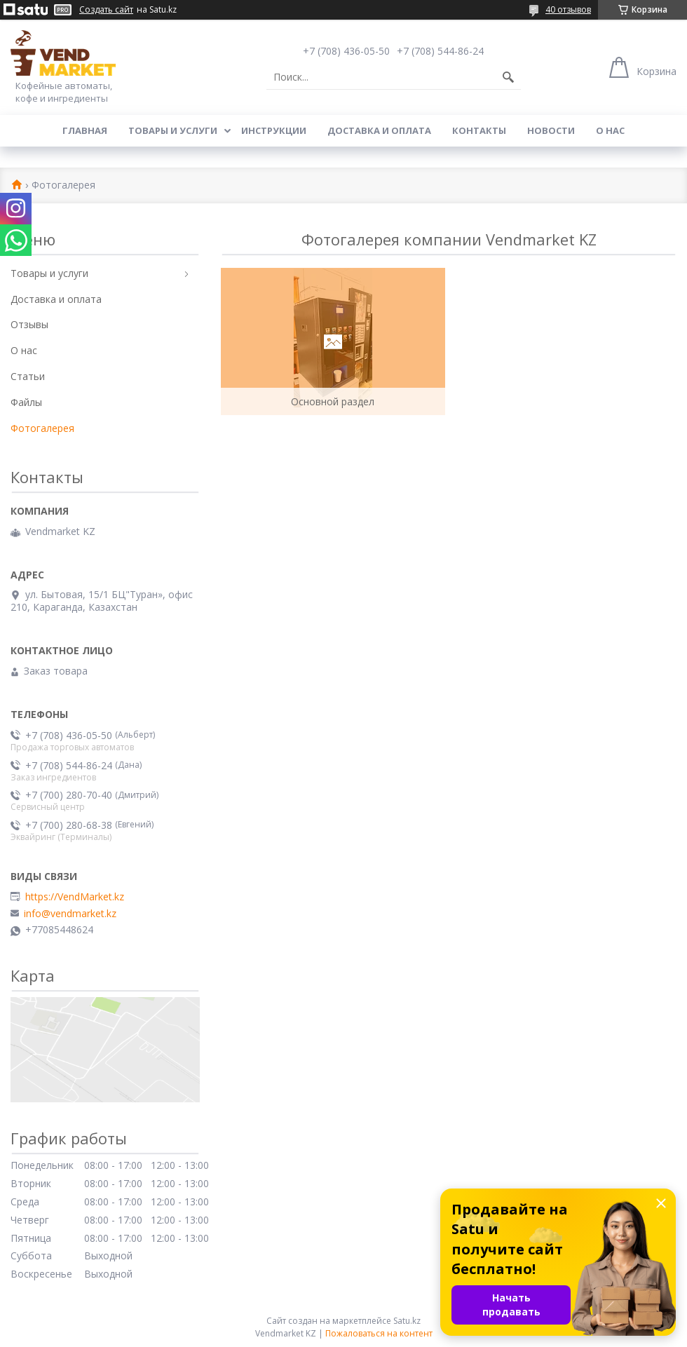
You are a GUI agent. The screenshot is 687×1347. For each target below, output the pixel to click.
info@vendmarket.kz (70, 913)
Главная (84, 130)
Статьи (28, 376)
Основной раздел (332, 401)
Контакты (479, 130)
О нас (610, 130)
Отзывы (29, 324)
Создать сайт (106, 10)
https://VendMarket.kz (74, 897)
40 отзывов (568, 9)
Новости (551, 130)
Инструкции (273, 130)
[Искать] (508, 77)
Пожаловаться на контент (379, 1333)
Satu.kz (407, 1321)
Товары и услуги (172, 130)
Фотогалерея (42, 428)
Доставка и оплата (379, 130)
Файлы (26, 402)
